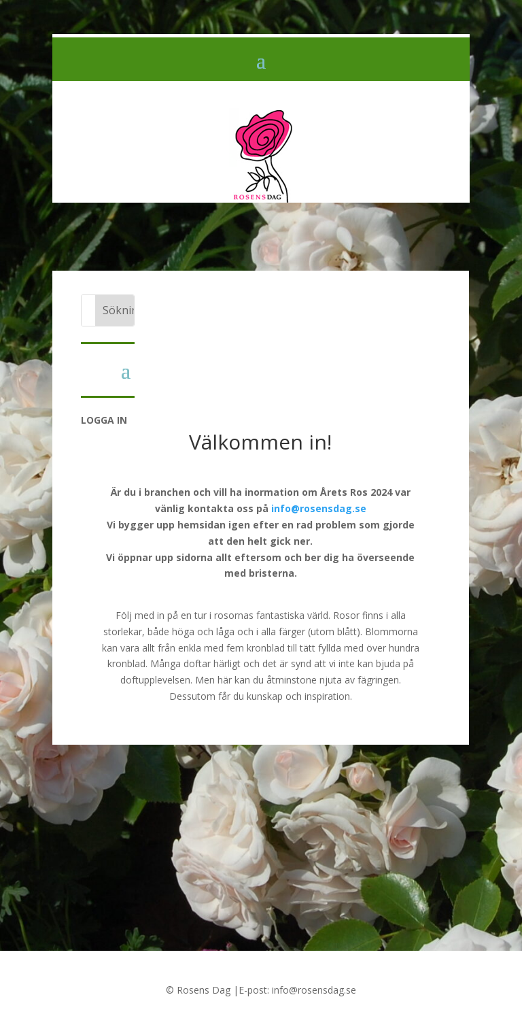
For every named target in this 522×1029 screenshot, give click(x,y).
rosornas (234, 615)
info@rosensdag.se (318, 508)
